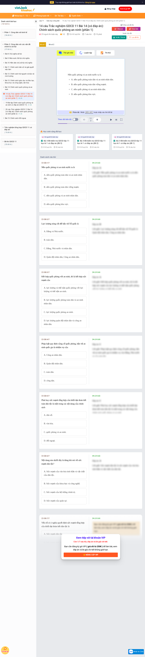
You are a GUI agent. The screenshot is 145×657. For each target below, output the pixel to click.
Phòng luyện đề (42, 16)
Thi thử (105, 53)
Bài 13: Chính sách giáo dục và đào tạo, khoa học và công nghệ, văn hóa (19, 81)
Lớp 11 (41, 21)
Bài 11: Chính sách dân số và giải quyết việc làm (19, 68)
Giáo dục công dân (53, 21)
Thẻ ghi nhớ (66, 53)
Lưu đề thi (134, 37)
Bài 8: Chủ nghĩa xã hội (13, 54)
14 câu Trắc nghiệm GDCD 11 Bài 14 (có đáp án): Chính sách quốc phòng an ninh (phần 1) (93, 21)
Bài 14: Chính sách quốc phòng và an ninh (18, 88)
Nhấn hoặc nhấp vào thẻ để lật (90, 112)
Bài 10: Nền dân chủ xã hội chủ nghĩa (18, 63)
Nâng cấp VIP (90, 555)
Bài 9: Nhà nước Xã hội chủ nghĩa (17, 58)
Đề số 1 (42, 44)
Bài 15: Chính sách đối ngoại (15, 118)
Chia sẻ (119, 29)
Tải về (119, 37)
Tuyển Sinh (76, 16)
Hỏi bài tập (5, 649)
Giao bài (133, 29)
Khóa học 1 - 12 (21, 16)
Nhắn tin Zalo (136, 651)
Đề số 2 (51, 44)
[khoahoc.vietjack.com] (25, 8)
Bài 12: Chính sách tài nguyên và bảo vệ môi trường (19, 75)
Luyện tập (85, 53)
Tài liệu (60, 16)
